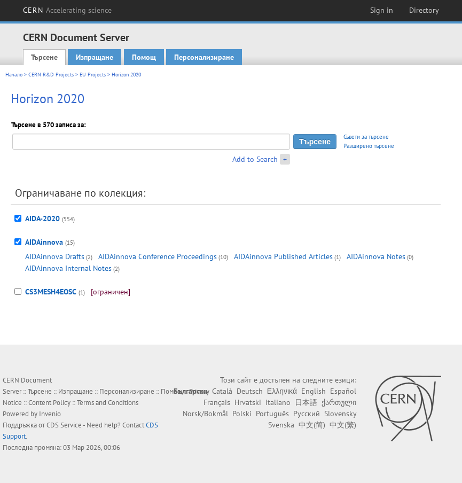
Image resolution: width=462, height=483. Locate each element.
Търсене (44, 57)
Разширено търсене (368, 146)
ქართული (339, 402)
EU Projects (93, 74)
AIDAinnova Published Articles (283, 256)
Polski (242, 413)
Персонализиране (204, 57)
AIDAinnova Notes (376, 256)
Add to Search (255, 159)
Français (216, 402)
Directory (424, 10)
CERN (67, 10)
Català (222, 391)
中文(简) (312, 425)
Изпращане (94, 57)
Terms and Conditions (107, 402)
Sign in (381, 10)
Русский (306, 413)
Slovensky (340, 413)
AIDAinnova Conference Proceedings (157, 256)
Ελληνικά (282, 391)
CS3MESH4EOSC (50, 292)
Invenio (50, 413)
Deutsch (250, 391)
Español (343, 391)
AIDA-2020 (42, 218)
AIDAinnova (44, 242)
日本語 (306, 402)
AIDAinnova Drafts (54, 256)
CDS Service (64, 425)
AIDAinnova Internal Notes (68, 268)
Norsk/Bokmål (205, 413)
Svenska (281, 425)
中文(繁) (343, 425)
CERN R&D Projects (51, 74)
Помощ (144, 57)
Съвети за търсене (366, 137)
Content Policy (49, 402)
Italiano (278, 402)
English (313, 391)
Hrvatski (247, 402)
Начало (13, 74)
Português (272, 413)
